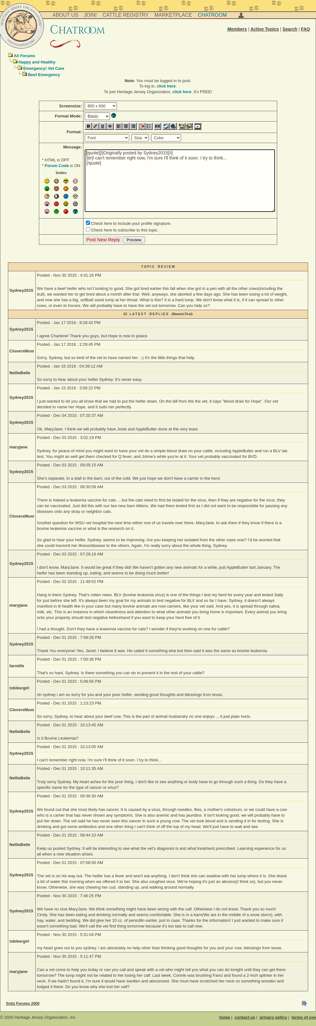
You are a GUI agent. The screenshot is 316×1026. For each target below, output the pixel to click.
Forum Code (57, 165)
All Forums (24, 55)
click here (166, 86)
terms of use (304, 1017)
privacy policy (273, 1017)
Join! (90, 15)
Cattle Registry (125, 15)
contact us (244, 1017)
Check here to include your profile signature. (131, 223)
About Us (65, 15)
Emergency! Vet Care (43, 68)
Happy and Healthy (36, 62)
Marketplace (173, 15)
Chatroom (212, 15)
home (224, 1017)
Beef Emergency (44, 74)
